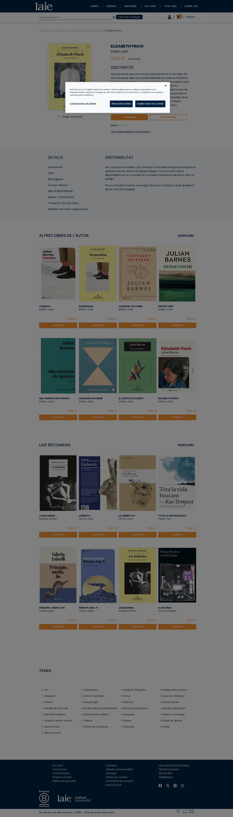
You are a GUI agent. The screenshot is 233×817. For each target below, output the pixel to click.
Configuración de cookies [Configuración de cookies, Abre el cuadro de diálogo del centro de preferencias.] (83, 103)
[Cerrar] (165, 85)
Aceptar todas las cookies (150, 103)
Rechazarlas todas (121, 103)
